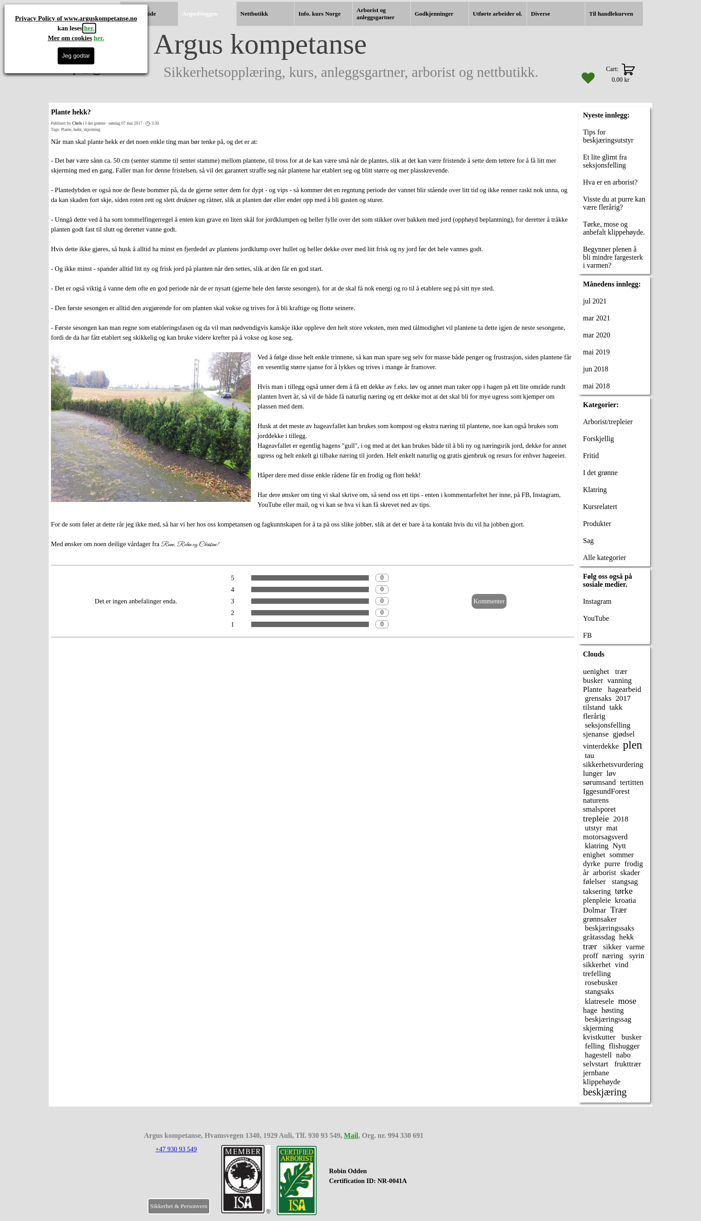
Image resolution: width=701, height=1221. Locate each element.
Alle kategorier (604, 557)
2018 (620, 819)
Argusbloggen (200, 13)
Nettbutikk (254, 13)
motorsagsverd (605, 837)
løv (611, 773)
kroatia (625, 900)
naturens (596, 800)
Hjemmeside (140, 13)
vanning (619, 680)
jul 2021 (595, 301)
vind (621, 964)
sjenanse (596, 734)
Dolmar (594, 910)
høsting (612, 1010)
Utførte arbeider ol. (497, 13)
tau (588, 755)
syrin (635, 956)
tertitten (632, 782)
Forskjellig (598, 438)
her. (89, 28)
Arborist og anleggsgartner (376, 14)
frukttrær (627, 1064)
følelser (594, 881)
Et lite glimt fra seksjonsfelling (605, 161)
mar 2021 (596, 318)
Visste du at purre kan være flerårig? (614, 203)
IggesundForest (606, 791)
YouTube (596, 618)
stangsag (624, 881)
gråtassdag (599, 937)
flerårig (594, 716)
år (586, 872)
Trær (618, 909)
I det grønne (600, 472)
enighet (594, 854)
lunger (592, 773)
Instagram (597, 601)
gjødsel (624, 734)
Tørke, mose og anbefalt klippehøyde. (614, 228)
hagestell (597, 1055)
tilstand (594, 707)
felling (594, 1046)
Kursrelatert (600, 506)
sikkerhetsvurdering (613, 764)
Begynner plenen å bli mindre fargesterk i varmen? (613, 257)
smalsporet (599, 809)
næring (612, 956)
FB (587, 635)
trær (620, 671)
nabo (623, 1055)
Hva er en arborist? (610, 182)
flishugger (624, 1046)
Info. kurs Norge (320, 13)
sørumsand (599, 782)
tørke (624, 891)
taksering (597, 891)
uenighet (596, 671)
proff (590, 956)
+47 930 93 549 (176, 1149)
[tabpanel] (383, 1181)
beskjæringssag (607, 1019)
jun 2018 (595, 369)
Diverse (540, 13)
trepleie (596, 818)
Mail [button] (351, 1135)
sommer (621, 854)
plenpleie (597, 900)
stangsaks (598, 991)
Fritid (591, 455)
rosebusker (600, 982)
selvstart (595, 1064)
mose (627, 1001)
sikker (611, 947)
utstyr (592, 828)
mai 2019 (596, 352)
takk (615, 707)
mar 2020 (596, 335)
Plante (66, 129)
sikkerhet (597, 964)
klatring (595, 846)
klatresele (598, 1001)
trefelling (597, 973)
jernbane (596, 1073)
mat (611, 828)
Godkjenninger (434, 13)
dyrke (591, 863)
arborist (604, 872)
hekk (77, 129)
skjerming (92, 129)
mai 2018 (596, 386)
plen (632, 745)
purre (612, 863)
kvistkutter (599, 1037)
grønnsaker (600, 919)
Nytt (619, 846)
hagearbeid (624, 689)
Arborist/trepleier (608, 421)
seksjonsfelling (606, 725)
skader (630, 872)
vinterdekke (601, 746)
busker (593, 680)
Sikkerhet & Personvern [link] (178, 1206)
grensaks (597, 698)
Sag (588, 540)
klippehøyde (602, 1082)
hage (590, 1010)
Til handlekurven (611, 13)
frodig (634, 863)
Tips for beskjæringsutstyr (608, 136)
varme (634, 947)
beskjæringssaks (608, 928)
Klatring (595, 489)
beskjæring (605, 1092)
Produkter (597, 523)
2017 (623, 698)
